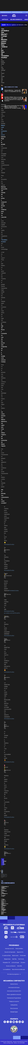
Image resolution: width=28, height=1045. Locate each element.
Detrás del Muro (19, 948)
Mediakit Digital (14, 1011)
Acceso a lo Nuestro (11, 966)
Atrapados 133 (6, 962)
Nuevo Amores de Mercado (18, 969)
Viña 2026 (19, 966)
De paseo (23, 962)
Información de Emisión (14, 987)
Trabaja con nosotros (14, 1001)
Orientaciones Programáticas (14, 998)
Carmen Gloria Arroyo (17, 12)
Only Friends (21, 959)
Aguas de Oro (20, 952)
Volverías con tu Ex (9, 948)
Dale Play (14, 959)
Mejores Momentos (16, 19)
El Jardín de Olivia (6, 955)
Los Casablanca (6, 969)
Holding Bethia (14, 1005)
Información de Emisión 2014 (14, 991)
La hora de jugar (15, 962)
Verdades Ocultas (4, 875)
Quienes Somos (14, 984)
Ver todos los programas (14, 974)
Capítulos (5, 19)
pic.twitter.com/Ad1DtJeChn (12, 613)
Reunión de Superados (10, 952)
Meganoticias (7, 959)
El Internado (23, 955)
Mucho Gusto (15, 955)
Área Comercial (14, 1008)
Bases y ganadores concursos (14, 994)
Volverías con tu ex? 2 (6, 12)
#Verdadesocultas (9, 718)
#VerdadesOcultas (9, 544)
